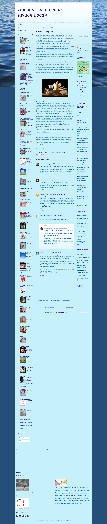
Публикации (22, 438)
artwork (22, 37)
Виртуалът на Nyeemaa (26, 425)
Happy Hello (29, 410)
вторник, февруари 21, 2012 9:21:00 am (52, 164)
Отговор (42, 175)
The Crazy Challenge (25, 158)
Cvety (41, 252)
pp (20, 60)
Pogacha (22, 105)
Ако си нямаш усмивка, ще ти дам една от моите (26, 119)
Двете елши (23, 262)
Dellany (80, 48)
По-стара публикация (67, 307)
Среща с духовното (25, 47)
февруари (82, 87)
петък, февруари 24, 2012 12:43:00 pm (53, 252)
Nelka (21, 336)
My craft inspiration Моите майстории (25, 211)
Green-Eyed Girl (24, 275)
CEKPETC (22, 376)
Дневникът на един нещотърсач (40, 12)
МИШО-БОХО (23, 108)
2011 (80, 95)
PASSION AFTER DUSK (26, 252)
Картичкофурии (24, 73)
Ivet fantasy (23, 242)
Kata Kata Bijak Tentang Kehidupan (29, 255)
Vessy (21, 178)
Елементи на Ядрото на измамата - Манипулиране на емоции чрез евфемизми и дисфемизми (26, 382)
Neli (41, 215)
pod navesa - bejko (24, 130)
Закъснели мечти (24, 63)
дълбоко (28, 170)
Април (27, 191)
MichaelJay (54, 520)
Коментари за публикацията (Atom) (59, 312)
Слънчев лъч (23, 232)
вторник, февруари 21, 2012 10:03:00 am (56, 180)
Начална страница (49, 307)
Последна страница (82, 91)
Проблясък (29, 65)
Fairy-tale (22, 316)
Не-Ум (21, 428)
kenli (41, 164)
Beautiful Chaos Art (25, 199)
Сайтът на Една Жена (25, 296)
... (26, 223)
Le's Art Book (23, 59)
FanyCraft (42, 180)
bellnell (46, 228)
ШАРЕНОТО (23, 409)
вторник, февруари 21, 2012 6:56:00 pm (58, 228)
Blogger (69, 520)
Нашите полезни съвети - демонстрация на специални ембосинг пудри (26, 268)
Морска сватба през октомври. (29, 181)
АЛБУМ (28, 233)
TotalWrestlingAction (25, 419)
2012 (80, 85)
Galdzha (22, 140)
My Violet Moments (25, 326)
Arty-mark (22, 389)
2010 (80, 98)
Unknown (42, 194)
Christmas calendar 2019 (28, 111)
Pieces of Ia (23, 168)
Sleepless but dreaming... (26, 422)
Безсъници (22, 88)
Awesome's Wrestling (25, 346)
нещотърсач (19, 475)
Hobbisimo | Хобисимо (25, 399)
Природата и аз (24, 222)
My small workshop (24, 104)
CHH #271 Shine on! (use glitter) (29, 161)
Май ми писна (23, 89)
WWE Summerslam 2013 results (29, 349)
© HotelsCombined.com (84, 314)
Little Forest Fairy (24, 356)
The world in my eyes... (25, 148)
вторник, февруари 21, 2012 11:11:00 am (52, 215)
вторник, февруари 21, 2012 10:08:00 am (55, 194)
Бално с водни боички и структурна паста (29, 123)
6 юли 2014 (28, 308)
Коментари (22, 441)
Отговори (44, 225)
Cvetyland (22, 366)
